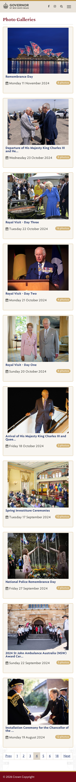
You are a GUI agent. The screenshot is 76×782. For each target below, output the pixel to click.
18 (57, 756)
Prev (8, 756)
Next (66, 756)
